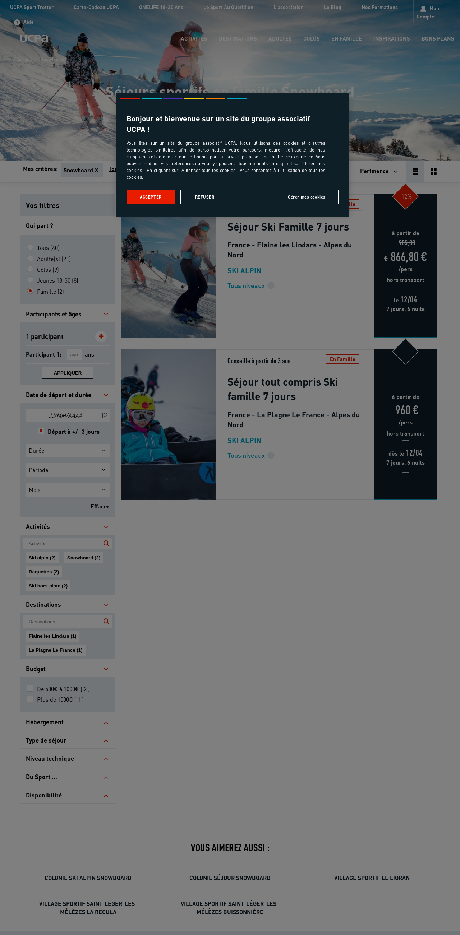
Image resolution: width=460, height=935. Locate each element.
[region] (232, 155)
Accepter (151, 197)
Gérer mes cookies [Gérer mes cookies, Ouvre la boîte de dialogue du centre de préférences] (307, 197)
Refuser (205, 197)
